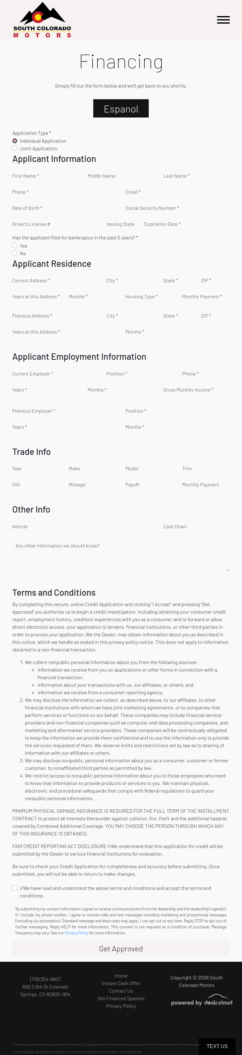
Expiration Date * (162, 224)
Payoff (132, 484)
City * (112, 280)
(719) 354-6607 (45, 979)
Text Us (217, 1046)
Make (74, 468)
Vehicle (20, 526)
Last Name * (176, 176)
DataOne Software (109, 1044)
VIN (16, 484)
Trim (187, 468)
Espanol (121, 108)
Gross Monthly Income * (188, 390)
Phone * (20, 192)
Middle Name (102, 176)
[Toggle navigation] (223, 19)
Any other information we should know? (57, 545)
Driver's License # (31, 224)
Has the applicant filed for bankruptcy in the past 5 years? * (75, 237)
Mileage (77, 484)
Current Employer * (32, 373)
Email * (133, 192)
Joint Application (38, 148)
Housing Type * (141, 296)
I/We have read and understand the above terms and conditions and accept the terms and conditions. (115, 891)
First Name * (25, 176)
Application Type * (31, 133)
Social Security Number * (152, 208)
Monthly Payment (200, 484)
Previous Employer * (33, 411)
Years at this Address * (36, 296)
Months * (78, 296)
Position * (117, 373)
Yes (23, 246)
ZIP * (206, 280)
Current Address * (31, 280)
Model (131, 468)
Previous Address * (32, 315)
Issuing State (121, 224)
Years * (19, 390)
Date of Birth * (27, 208)
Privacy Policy (77, 932)
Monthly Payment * (202, 296)
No (23, 253)
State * (170, 280)
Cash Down (175, 526)
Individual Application (43, 141)
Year (16, 468)
